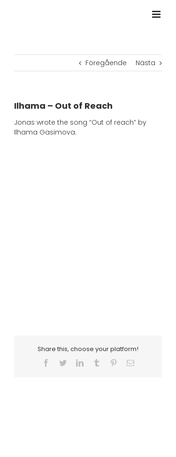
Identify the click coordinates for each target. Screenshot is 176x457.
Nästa (145, 62)
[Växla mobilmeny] (157, 14)
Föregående (106, 62)
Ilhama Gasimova (44, 132)
